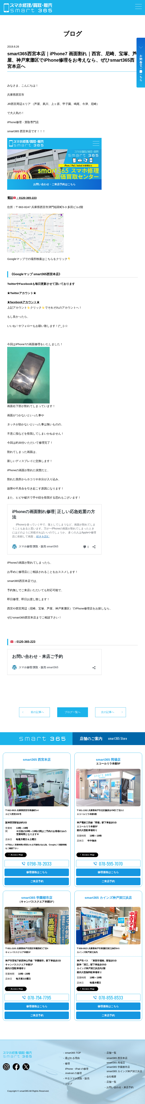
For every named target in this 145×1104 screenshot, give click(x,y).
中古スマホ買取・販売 (77, 1078)
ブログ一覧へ (72, 712)
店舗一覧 (111, 1052)
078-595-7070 (111, 863)
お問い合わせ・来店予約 (119, 1087)
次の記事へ (107, 712)
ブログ (68, 1083)
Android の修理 (73, 1073)
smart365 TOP (73, 1052)
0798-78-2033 (39, 863)
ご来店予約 (36, 881)
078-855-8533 (111, 997)
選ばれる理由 (72, 1058)
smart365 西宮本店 (117, 1058)
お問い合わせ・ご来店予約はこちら (140, 66)
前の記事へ (37, 712)
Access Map (17, 854)
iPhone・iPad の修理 (76, 1068)
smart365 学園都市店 (118, 1067)
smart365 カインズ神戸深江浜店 (124, 1071)
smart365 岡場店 (116, 1062)
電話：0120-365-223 (22, 197)
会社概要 (111, 1076)
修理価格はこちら (36, 872)
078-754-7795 (39, 997)
